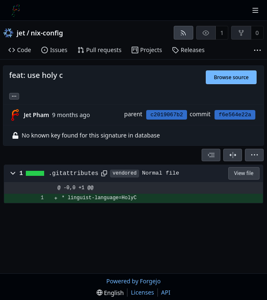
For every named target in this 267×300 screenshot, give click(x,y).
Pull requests (99, 50)
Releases (188, 50)
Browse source (231, 77)
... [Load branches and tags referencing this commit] (14, 95)
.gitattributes (74, 173)
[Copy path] (104, 173)
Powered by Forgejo (133, 281)
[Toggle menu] (255, 10)
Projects (147, 50)
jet (21, 33)
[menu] (254, 155)
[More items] (257, 50)
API (165, 292)
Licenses (142, 292)
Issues (54, 50)
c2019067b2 (166, 115)
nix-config (47, 33)
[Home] (15, 10)
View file (243, 173)
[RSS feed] (183, 33)
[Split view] (232, 155)
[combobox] (211, 155)
